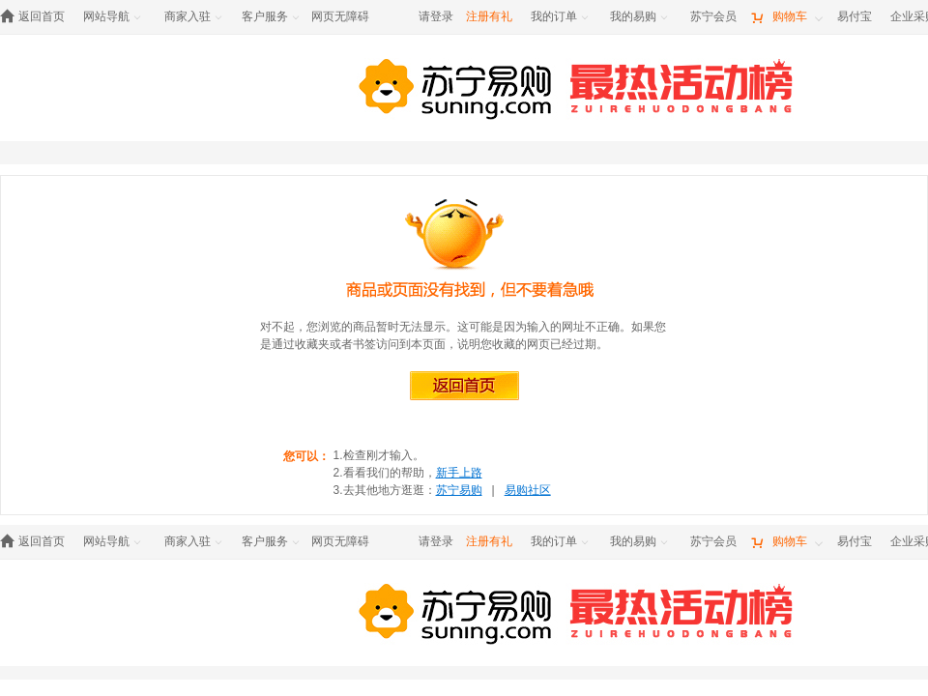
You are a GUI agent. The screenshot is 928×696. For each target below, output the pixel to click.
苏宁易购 (459, 490)
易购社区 (528, 490)
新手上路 (459, 472)
